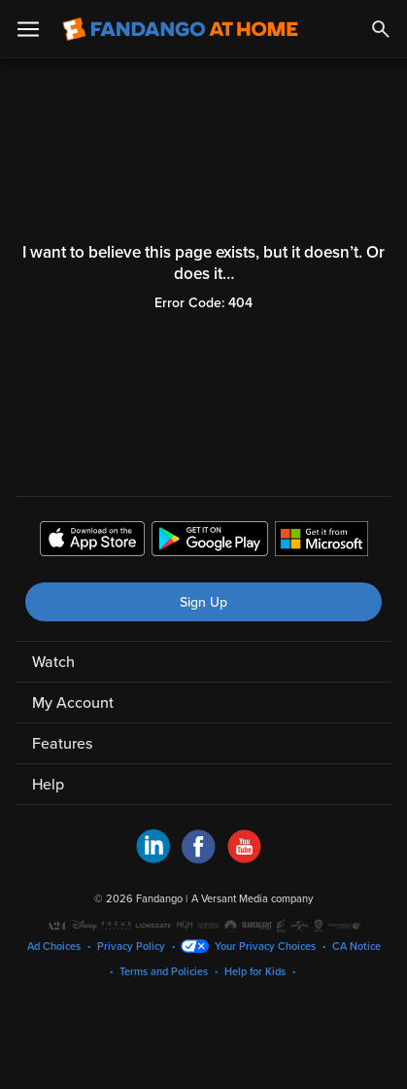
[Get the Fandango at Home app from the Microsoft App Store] (321, 541)
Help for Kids (255, 972)
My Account (73, 703)
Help (48, 784)
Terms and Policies (163, 972)
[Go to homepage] (180, 29)
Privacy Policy (131, 946)
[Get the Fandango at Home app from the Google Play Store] (210, 541)
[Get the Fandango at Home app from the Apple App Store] (92, 541)
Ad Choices (54, 946)
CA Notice (356, 946)
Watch (53, 662)
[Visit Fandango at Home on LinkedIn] (153, 858)
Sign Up (203, 602)
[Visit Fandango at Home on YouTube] (244, 858)
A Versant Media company (252, 899)
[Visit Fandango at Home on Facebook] (199, 858)
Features (62, 744)
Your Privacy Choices (265, 946)
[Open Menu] (28, 29)
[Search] (380, 29)
